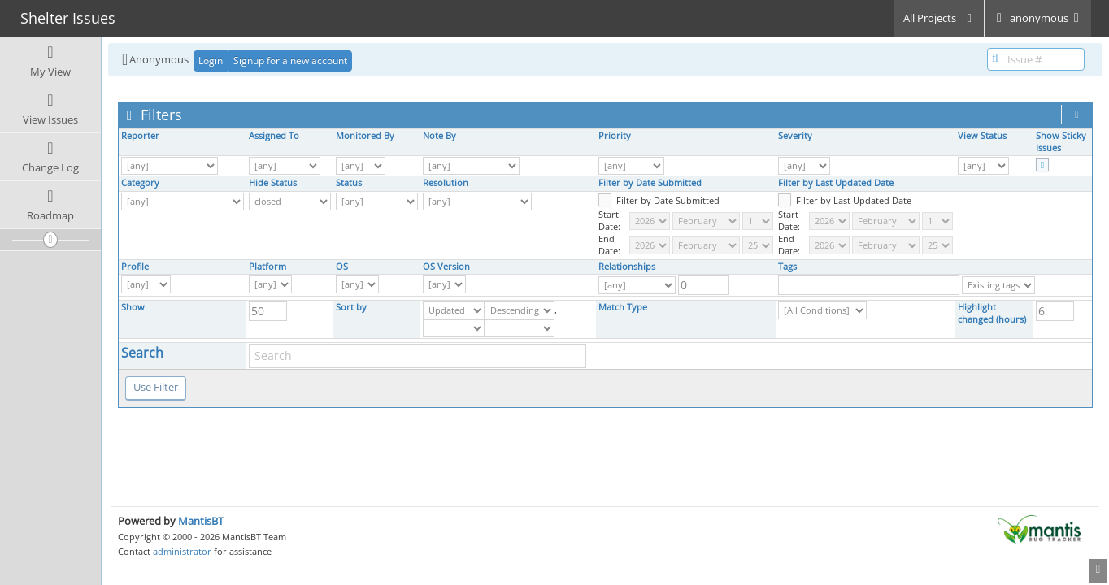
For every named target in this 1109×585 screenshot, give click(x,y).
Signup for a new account (290, 60)
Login (210, 60)
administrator (182, 551)
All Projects (939, 18)
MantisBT (201, 521)
